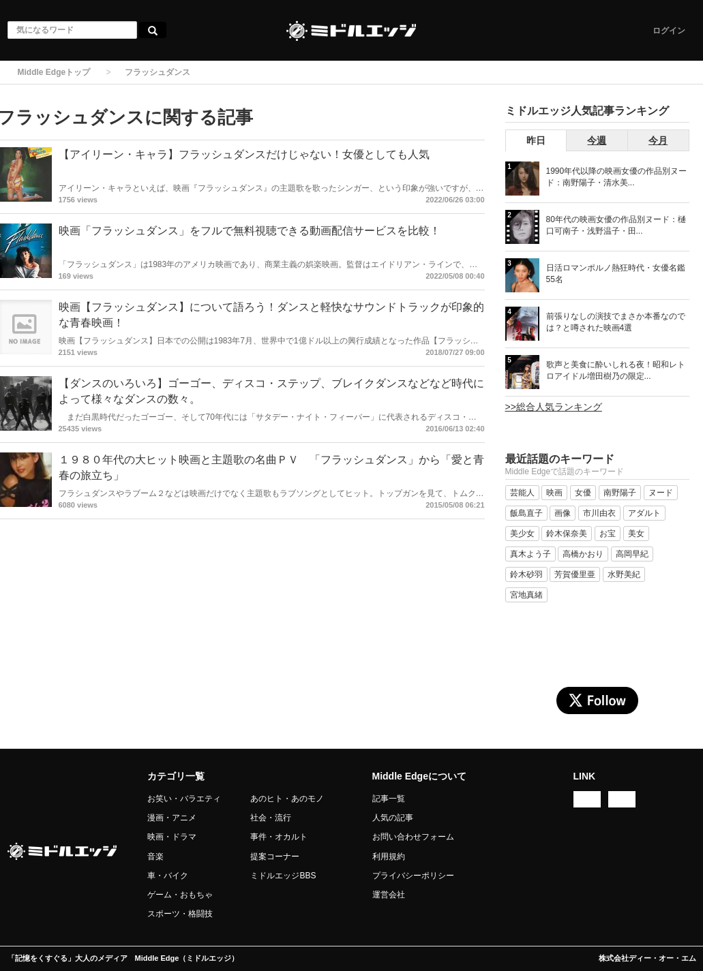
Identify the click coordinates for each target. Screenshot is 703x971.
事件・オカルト (279, 837)
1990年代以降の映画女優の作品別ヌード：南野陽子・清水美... (616, 176)
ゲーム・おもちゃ (180, 894)
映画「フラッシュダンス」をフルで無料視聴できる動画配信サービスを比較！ (249, 230)
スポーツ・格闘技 (180, 914)
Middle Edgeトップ (54, 72)
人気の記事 (392, 817)
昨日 (535, 140)
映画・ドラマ (171, 837)
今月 (658, 140)
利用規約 (388, 856)
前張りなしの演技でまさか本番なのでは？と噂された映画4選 (615, 322)
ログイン (669, 30)
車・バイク (167, 875)
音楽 (155, 856)
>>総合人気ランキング (553, 406)
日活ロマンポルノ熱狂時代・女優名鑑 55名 (615, 273)
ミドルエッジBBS (283, 875)
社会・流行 (270, 817)
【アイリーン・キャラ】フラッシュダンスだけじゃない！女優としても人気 (244, 154)
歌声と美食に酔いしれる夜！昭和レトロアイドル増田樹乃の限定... (615, 370)
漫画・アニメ (171, 817)
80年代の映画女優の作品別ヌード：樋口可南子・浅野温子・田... (616, 225)
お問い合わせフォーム (413, 837)
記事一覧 (388, 798)
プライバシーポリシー (413, 875)
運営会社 (388, 894)
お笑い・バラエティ (184, 798)
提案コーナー (274, 856)
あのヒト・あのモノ (287, 798)
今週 (596, 140)
